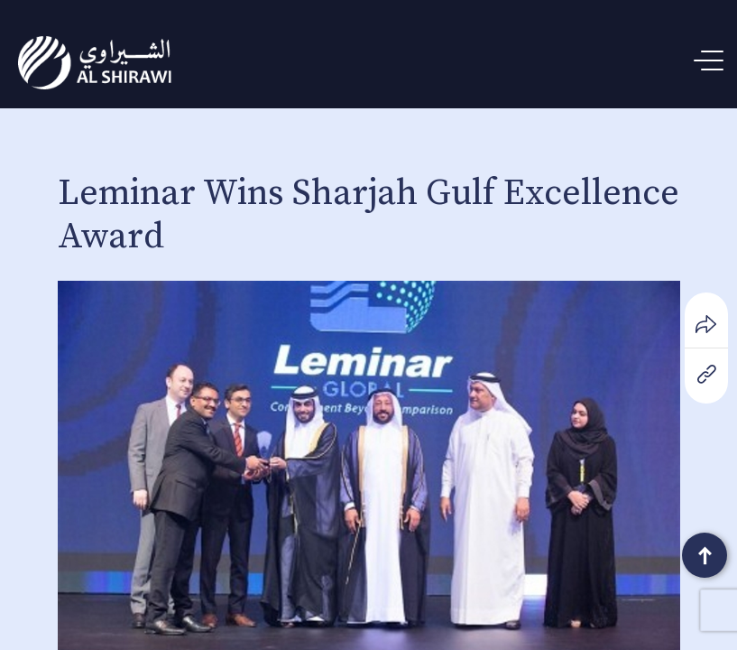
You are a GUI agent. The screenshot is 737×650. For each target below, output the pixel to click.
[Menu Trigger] (712, 61)
